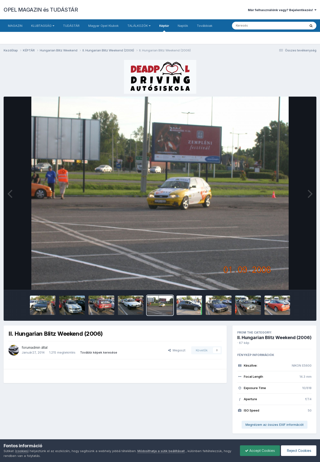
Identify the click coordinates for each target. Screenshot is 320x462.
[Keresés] (255, 25)
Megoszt (176, 350)
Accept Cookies (260, 450)
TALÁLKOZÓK (138, 26)
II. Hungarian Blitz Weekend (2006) (274, 337)
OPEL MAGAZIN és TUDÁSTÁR (41, 10)
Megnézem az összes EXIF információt (274, 424)
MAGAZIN (15, 26)
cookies (22, 451)
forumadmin (31, 347)
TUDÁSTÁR (71, 26)
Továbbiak (204, 26)
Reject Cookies (298, 450)
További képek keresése (98, 352)
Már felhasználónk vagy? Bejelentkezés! (282, 10)
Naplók (183, 26)
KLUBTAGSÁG (42, 26)
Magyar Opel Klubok (103, 26)
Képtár (164, 28)
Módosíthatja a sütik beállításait (161, 451)
